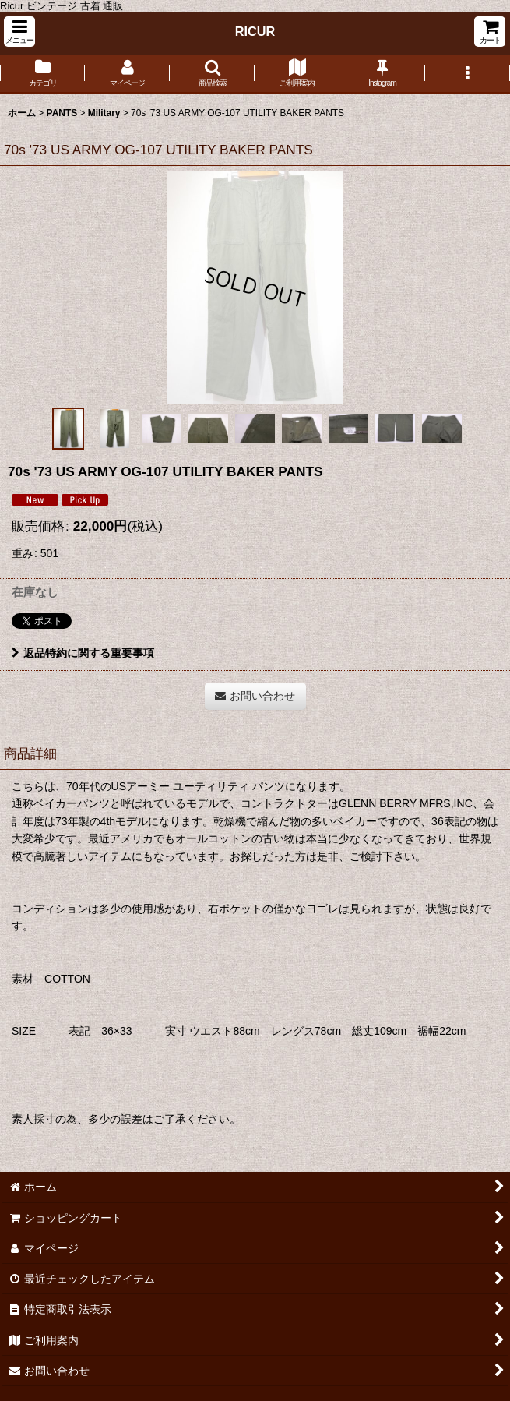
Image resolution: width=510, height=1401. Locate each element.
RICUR (255, 31)
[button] (19, 31)
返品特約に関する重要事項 (83, 653)
